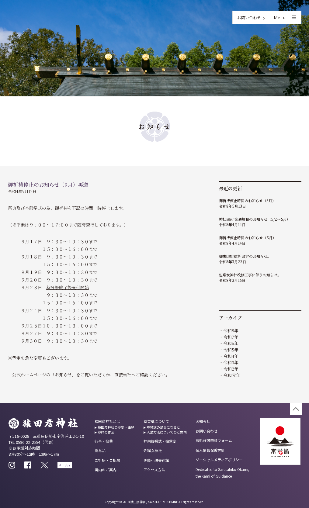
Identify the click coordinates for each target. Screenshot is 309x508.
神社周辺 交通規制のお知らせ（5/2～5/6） (254, 219)
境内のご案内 (105, 469)
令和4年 (230, 356)
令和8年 (230, 330)
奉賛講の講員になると (163, 427)
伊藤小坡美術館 (156, 460)
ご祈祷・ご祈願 (107, 460)
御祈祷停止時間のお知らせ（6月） (247, 200)
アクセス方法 (154, 469)
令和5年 (230, 350)
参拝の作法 (106, 432)
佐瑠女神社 (153, 450)
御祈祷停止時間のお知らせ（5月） (247, 237)
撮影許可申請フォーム (214, 440)
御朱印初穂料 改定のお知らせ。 (245, 256)
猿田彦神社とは (107, 421)
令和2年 (230, 369)
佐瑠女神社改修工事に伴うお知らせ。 (250, 274)
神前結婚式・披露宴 (160, 441)
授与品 (100, 450)
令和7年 (230, 337)
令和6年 (230, 343)
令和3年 (230, 362)
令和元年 (231, 375)
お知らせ (203, 421)
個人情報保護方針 (210, 450)
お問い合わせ (249, 17)
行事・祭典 (104, 441)
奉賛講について (156, 421)
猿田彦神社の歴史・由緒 (116, 427)
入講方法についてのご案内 (167, 432)
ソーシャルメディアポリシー (219, 459)
